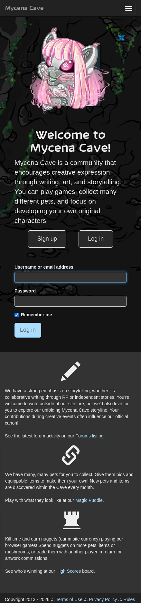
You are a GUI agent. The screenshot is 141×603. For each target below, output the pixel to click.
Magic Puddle (89, 500)
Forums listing (89, 435)
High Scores (68, 571)
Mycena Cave (24, 8)
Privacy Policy (103, 599)
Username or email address (43, 267)
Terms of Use (69, 599)
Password (25, 290)
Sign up (47, 238)
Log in (96, 238)
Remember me (33, 314)
